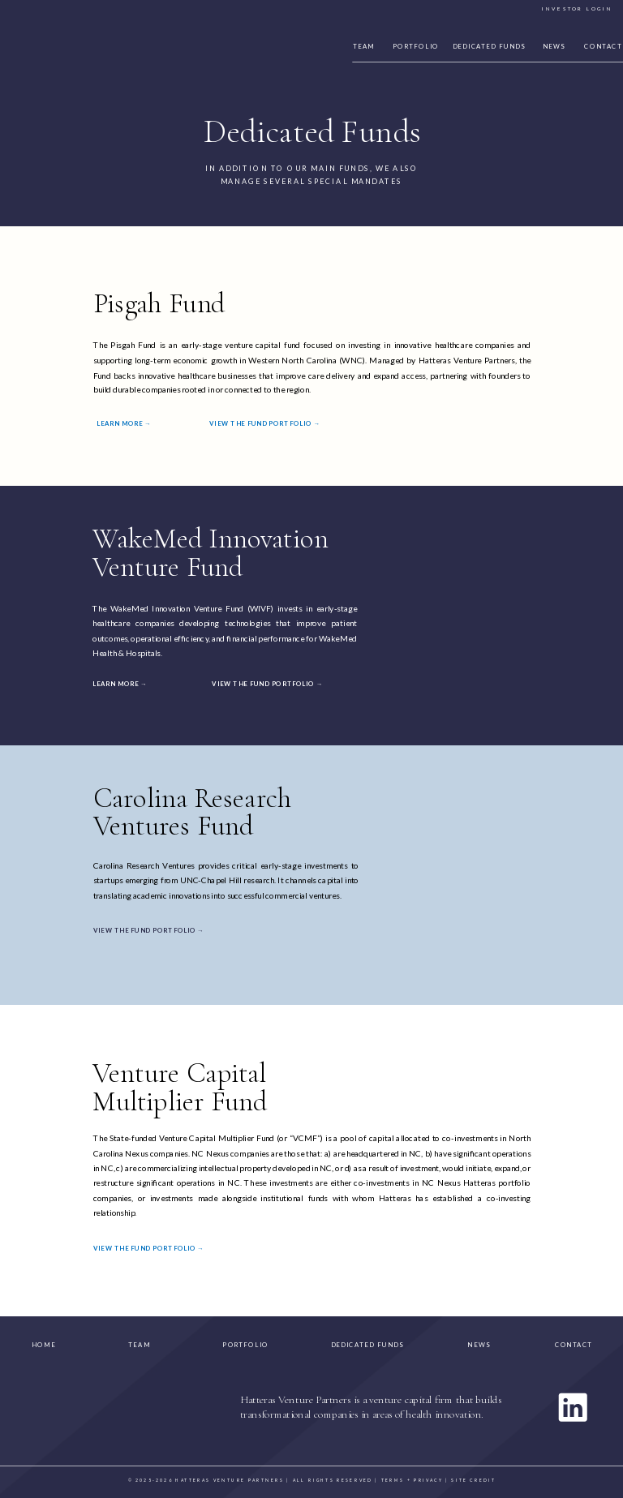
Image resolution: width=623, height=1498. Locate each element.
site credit (473, 1479)
